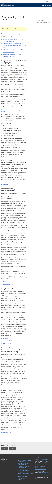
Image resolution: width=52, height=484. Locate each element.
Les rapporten (5, 184)
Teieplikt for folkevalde (8, 52)
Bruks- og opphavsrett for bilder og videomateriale (26, 474)
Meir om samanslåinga (8, 282)
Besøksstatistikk (23, 476)
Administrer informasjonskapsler (24, 469)
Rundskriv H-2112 (7, 341)
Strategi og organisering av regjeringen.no (25, 461)
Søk (43, 5)
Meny (48, 5)
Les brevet (5, 338)
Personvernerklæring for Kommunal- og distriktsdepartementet (40, 468)
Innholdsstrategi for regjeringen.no (23, 464)
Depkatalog (44, 475)
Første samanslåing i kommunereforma (13, 49)
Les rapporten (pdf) (6, 432)
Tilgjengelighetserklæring (25, 472)
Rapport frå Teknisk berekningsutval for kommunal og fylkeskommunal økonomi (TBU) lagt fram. (14, 45)
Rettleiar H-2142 (7, 343)
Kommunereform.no (8, 284)
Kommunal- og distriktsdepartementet (43, 22)
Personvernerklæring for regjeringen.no (25, 467)
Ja (4, 448)
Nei (12, 448)
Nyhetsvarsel (22, 478)
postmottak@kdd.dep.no (44, 472)
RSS (20, 479)
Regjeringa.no (9, 5)
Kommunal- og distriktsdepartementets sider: (42, 458)
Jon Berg (46, 461)
